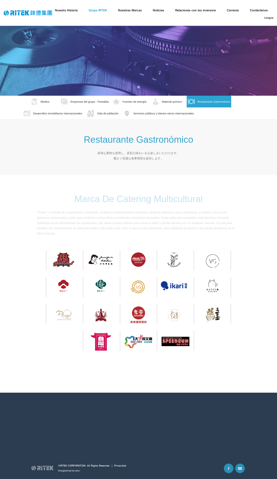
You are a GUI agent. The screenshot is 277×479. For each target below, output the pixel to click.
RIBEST (113, 428)
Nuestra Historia (66, 10)
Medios (64, 409)
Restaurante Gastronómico (75, 428)
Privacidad (120, 467)
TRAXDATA (114, 418)
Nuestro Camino (42, 418)
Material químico (69, 423)
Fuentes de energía (71, 418)
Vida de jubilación (70, 441)
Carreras (233, 10)
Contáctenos (259, 10)
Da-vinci (75, 472)
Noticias (158, 10)
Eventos (156, 423)
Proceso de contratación (201, 411)
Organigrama (41, 428)
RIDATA (113, 413)
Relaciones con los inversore (195, 10)
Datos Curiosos (42, 423)
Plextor (112, 442)
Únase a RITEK (203, 422)
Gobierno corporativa (163, 418)
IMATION (113, 437)
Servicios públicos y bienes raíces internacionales (78, 448)
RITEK (112, 409)
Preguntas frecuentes (163, 428)
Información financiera (164, 409)
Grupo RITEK (98, 10)
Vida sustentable (42, 432)
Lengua (268, 17)
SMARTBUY (115, 423)
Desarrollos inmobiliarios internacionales (74, 434)
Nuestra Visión (41, 413)
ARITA (112, 432)
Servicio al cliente (232, 417)
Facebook (228, 470)
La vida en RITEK (204, 417)
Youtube (240, 470)
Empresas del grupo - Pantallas (77, 413)
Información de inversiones (166, 413)
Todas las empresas (228, 411)
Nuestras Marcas (130, 10)
